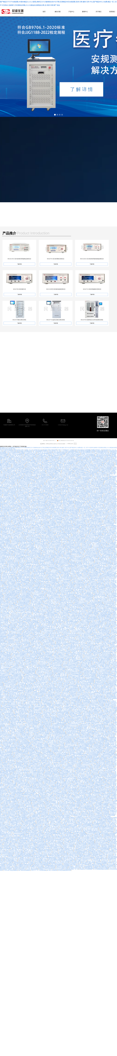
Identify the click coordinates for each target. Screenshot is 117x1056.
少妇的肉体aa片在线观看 (45, 495)
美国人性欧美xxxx (37, 469)
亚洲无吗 (75, 577)
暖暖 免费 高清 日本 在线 (58, 477)
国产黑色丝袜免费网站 (79, 473)
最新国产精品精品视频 (16, 679)
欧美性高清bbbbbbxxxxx (8, 526)
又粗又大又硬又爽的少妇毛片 (88, 553)
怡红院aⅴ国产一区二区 (41, 624)
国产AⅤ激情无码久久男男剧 (62, 478)
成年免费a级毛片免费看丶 (92, 502)
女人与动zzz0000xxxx (26, 692)
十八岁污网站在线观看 (84, 531)
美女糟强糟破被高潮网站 (10, 595)
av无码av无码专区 (21, 462)
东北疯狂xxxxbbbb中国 (85, 461)
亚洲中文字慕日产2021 (89, 487)
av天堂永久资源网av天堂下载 (9, 580)
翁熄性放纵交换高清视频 (96, 505)
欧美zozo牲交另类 (10, 789)
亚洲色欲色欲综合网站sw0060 (74, 538)
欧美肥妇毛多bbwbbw (93, 742)
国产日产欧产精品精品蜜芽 (90, 626)
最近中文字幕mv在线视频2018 (87, 840)
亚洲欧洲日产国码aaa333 (53, 612)
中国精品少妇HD (35, 460)
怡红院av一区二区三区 (68, 847)
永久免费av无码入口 (54, 745)
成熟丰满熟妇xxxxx (30, 746)
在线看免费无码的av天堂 (86, 835)
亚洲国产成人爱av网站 (73, 474)
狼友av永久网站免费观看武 (31, 689)
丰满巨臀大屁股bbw (27, 613)
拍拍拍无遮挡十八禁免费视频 (38, 600)
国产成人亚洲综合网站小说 (40, 536)
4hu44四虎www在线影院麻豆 (37, 484)
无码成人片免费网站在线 (8, 625)
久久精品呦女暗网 (83, 618)
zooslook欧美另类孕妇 (10, 683)
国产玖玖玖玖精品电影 (33, 561)
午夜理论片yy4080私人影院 (15, 513)
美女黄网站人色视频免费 (104, 468)
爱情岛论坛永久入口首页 (107, 832)
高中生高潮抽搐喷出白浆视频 (90, 703)
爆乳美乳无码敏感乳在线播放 (39, 565)
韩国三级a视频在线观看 (26, 686)
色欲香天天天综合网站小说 (60, 558)
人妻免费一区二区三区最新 (65, 465)
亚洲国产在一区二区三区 (84, 709)
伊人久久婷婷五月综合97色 (70, 608)
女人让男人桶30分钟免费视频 (87, 455)
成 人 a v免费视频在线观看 (79, 458)
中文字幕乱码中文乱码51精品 (17, 463)
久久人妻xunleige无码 (42, 699)
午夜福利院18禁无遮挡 (26, 475)
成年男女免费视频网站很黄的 (104, 674)
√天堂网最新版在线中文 (56, 581)
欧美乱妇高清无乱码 (106, 486)
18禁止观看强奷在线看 (18, 530)
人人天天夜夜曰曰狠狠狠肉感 (68, 451)
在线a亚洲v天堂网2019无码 (10, 520)
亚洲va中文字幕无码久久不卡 (84, 636)
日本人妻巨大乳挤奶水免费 (68, 493)
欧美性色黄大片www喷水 (8, 804)
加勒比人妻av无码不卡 (73, 492)
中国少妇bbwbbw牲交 (43, 680)
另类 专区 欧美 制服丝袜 (73, 511)
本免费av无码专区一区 (96, 450)
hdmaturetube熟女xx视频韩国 (60, 515)
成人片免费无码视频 (9, 525)
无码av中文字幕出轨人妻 (69, 542)
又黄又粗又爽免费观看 (56, 585)
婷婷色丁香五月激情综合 (30, 852)
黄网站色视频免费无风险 (28, 477)
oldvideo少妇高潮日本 (5, 467)
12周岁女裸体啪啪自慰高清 (105, 514)
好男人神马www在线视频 (11, 565)
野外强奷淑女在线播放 (80, 679)
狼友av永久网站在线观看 (66, 603)
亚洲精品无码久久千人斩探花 (34, 592)
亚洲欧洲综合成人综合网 (33, 684)
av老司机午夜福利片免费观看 (72, 454)
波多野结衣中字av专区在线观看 (98, 564)
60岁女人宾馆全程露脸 (61, 587)
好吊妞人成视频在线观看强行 (72, 518)
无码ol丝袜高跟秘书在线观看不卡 (51, 462)
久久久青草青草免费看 (99, 463)
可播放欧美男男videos (54, 475)
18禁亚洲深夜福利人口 (50, 491)
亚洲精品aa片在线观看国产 (54, 501)
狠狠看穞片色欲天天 (56, 476)
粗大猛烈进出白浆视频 (73, 509)
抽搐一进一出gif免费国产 (89, 580)
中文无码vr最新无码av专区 (52, 589)
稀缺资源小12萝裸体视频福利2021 (58, 599)
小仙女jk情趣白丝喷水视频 (94, 529)
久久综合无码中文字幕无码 (39, 593)
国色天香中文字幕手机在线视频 (57, 453)
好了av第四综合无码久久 (63, 569)
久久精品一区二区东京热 (18, 537)
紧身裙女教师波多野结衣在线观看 (71, 526)
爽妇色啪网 (101, 604)
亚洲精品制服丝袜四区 (102, 451)
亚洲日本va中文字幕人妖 (24, 651)
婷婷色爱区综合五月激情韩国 (34, 696)
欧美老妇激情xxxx (49, 529)
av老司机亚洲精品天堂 (40, 458)
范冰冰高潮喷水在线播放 (77, 632)
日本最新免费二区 (66, 576)
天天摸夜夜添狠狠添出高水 (81, 705)
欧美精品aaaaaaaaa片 (55, 597)
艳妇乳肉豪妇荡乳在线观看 (58, 538)
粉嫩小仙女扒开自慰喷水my (29, 503)
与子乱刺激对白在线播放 (38, 695)
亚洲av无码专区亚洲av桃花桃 (67, 459)
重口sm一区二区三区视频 (13, 558)
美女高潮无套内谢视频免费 (40, 505)
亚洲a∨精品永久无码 (60, 548)
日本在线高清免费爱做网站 (25, 597)
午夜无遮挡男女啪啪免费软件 (37, 583)
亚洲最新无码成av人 (88, 485)
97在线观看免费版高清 (58, 729)
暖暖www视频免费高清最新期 (71, 510)
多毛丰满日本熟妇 (22, 739)
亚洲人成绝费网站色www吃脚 (96, 459)
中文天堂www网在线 (50, 673)
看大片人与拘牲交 (13, 620)
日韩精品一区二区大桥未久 (7, 712)
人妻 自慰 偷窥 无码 (21, 546)
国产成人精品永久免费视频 (33, 539)
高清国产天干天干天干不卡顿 (88, 453)
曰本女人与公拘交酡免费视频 (32, 489)
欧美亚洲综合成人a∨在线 (46, 785)
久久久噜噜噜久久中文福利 (105, 473)
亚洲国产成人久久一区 (96, 723)
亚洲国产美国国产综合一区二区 (22, 577)
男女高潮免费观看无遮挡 (29, 570)
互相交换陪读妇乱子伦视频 (54, 540)
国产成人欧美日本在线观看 (97, 581)
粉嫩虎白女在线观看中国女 (106, 458)
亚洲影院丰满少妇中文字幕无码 (48, 564)
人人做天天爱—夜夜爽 (95, 479)
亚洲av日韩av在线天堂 (68, 581)
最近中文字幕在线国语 (23, 494)
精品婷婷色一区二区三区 (29, 532)
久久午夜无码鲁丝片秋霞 (80, 810)
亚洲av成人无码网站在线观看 (67, 596)
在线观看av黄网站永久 (18, 465)
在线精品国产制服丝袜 (90, 676)
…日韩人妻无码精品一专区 (7, 485)
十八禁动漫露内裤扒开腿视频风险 (98, 738)
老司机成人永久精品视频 (47, 474)
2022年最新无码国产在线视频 (94, 465)
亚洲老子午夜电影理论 (101, 474)
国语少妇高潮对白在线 (20, 509)
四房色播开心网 (41, 826)
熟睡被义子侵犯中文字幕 (78, 552)
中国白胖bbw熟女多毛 (10, 588)
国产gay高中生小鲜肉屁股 (20, 628)
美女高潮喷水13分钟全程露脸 (35, 867)
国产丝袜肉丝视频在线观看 (68, 483)
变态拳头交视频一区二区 (62, 609)
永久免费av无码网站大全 (32, 664)
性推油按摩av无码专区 (72, 495)
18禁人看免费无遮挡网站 (33, 623)
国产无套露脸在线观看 (25, 620)
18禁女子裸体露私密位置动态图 (96, 501)
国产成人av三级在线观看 (17, 731)
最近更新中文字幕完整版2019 (53, 483)
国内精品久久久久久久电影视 (64, 799)
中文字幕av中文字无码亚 (40, 500)
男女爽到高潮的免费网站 (51, 613)
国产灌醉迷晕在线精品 (75, 469)
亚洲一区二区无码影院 (102, 503)
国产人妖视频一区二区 (19, 523)
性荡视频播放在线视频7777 (100, 792)
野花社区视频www (26, 593)
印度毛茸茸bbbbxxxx (25, 501)
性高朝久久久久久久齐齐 (47, 631)
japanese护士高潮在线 (66, 458)
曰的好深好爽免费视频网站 (93, 541)
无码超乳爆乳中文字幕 (26, 536)
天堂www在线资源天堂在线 (83, 542)
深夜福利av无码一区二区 (54, 624)
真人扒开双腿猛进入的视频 (85, 565)
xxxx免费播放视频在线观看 (55, 500)
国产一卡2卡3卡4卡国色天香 (75, 631)
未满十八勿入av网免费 (104, 569)
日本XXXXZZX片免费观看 (75, 485)
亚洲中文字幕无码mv (98, 593)
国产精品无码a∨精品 (65, 678)
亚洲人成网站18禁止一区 (86, 510)
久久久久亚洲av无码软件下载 (15, 533)
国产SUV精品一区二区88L (89, 469)
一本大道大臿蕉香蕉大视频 (41, 690)
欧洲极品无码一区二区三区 (68, 593)
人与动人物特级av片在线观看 (105, 678)
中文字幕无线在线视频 (29, 848)
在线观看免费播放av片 (57, 719)
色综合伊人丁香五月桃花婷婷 (77, 752)
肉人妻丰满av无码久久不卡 (29, 704)
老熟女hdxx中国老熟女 (109, 686)
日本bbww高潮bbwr (61, 511)
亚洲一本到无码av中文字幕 (25, 618)
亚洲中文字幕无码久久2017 (73, 453)
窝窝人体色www (61, 797)
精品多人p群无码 (86, 587)
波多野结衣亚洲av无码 (66, 497)
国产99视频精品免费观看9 (7, 640)
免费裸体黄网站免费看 (21, 498)
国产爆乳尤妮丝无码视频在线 (23, 471)
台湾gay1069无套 (29, 459)
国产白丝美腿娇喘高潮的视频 (43, 477)
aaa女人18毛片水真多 (107, 695)
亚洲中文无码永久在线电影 (29, 457)
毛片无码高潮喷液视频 (91, 473)
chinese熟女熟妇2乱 (110, 483)
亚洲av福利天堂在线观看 (8, 460)
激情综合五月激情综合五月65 (32, 465)
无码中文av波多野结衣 (64, 466)
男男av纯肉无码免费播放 (8, 549)
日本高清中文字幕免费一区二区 (63, 534)
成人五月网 (92, 637)
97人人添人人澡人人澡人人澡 (100, 597)
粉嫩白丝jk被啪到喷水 (73, 599)
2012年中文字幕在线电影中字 (47, 611)
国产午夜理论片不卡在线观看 (16, 453)
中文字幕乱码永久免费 (53, 591)
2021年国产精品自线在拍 (82, 637)
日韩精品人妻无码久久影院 (97, 589)
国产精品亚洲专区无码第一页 (24, 840)
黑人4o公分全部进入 (73, 793)
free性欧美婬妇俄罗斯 (46, 489)
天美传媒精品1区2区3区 (64, 564)
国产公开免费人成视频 (81, 566)
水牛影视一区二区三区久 (93, 523)
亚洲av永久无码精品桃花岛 (45, 503)
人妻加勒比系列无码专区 (81, 846)
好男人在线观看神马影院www (70, 690)
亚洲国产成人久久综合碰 (9, 609)
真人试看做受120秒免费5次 (53, 484)
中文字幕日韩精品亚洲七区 (83, 639)
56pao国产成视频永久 (57, 463)
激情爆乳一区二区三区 (56, 507)
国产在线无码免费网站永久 (80, 470)
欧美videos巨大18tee (70, 467)
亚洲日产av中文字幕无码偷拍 (97, 577)
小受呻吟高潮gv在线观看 (57, 518)
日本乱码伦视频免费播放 (18, 467)
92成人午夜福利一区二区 (67, 705)
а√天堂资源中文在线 (97, 462)
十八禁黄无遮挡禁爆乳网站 (37, 494)
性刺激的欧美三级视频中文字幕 (11, 482)
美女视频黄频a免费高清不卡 (22, 635)
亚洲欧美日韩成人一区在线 (60, 539)
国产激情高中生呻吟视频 (28, 454)
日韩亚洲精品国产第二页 (73, 646)
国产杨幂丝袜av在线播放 (49, 592)
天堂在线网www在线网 (28, 585)
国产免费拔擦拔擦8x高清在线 (96, 482)
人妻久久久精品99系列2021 (68, 624)
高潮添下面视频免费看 (77, 728)
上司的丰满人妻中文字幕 (83, 714)
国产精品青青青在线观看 (96, 471)
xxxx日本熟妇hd (48, 640)
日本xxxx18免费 (12, 608)
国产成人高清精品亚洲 (39, 791)
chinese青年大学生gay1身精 (79, 579)
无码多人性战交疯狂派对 (107, 540)
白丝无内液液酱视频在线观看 (24, 473)
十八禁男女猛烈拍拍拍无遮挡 (71, 455)
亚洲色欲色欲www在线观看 (45, 655)
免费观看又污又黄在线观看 (60, 499)
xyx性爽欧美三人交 (110, 634)
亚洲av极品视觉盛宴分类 (98, 696)
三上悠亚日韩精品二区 (44, 463)
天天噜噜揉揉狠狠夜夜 (42, 493)
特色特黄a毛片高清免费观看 (64, 523)
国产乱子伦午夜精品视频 (75, 649)
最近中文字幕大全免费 (36, 601)
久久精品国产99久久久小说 (54, 665)
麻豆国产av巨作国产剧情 (108, 508)
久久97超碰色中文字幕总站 (87, 750)
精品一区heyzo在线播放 (15, 454)
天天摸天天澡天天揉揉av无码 (25, 571)
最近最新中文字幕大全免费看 (54, 517)
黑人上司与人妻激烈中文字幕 (34, 462)
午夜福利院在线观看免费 (93, 540)
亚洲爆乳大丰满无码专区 (90, 631)
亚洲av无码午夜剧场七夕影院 (55, 565)
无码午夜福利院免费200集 (60, 452)
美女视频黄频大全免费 (77, 468)
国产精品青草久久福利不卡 (62, 460)
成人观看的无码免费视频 (94, 584)
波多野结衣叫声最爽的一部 (54, 473)
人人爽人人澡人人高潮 (38, 613)
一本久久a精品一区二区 (33, 667)
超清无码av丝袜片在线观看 (10, 517)
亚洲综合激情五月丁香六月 (97, 494)
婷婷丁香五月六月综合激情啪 (88, 607)
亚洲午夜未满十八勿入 (34, 534)
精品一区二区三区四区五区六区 (34, 450)
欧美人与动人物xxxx (110, 604)
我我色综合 (22, 563)
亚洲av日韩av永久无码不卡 (9, 502)
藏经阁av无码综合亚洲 (28, 636)
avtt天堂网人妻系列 (17, 574)
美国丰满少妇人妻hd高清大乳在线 (80, 533)
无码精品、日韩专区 (74, 867)
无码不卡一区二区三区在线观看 (10, 524)
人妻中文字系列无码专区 (102, 454)
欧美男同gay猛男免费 (27, 856)
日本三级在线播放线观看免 (65, 525)
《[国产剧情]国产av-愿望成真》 (28, 516)
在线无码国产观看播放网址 (25, 469)
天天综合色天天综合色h (103, 730)
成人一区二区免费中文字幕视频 (74, 670)
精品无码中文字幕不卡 (83, 647)
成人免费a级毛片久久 (54, 457)
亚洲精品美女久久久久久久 (53, 531)
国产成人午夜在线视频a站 (88, 454)
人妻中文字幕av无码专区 (30, 719)
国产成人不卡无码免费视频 (105, 563)
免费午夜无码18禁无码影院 (9, 462)
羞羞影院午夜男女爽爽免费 (45, 499)
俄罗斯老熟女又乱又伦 (57, 487)
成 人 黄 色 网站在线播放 (71, 461)
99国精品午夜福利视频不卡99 (9, 860)
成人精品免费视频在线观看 (63, 533)
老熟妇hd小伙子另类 (65, 514)
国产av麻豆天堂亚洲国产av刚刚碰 (12, 591)
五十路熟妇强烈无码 (46, 541)
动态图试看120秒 (16, 507)
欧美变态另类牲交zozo (77, 569)
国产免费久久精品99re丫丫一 (36, 588)
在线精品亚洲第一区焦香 (13, 461)
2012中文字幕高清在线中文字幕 (71, 814)
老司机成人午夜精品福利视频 (34, 629)
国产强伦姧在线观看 (43, 780)
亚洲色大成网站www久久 (103, 526)
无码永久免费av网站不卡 (93, 610)
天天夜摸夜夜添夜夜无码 (106, 550)
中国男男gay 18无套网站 (37, 552)
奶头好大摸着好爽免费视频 (70, 686)
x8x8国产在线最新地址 (63, 486)
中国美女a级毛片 (54, 679)
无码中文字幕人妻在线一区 (39, 540)
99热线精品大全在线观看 (62, 754)
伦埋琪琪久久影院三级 (106, 502)
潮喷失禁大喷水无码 (25, 695)
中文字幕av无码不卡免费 (27, 490)
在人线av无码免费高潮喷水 (103, 620)
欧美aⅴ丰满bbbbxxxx (57, 788)
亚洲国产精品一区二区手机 (43, 454)
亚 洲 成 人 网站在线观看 (79, 497)
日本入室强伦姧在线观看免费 (86, 682)
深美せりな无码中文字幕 (103, 667)
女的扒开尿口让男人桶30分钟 (82, 506)
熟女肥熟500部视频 (65, 571)
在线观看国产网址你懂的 (97, 650)
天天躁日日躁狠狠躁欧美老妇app (78, 486)
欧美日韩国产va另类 (42, 457)
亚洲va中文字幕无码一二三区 (25, 497)
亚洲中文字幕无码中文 (74, 774)
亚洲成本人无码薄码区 (18, 605)
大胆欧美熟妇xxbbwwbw (37, 491)
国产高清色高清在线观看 (24, 572)
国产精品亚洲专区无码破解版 (72, 528)
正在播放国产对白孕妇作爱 (19, 466)
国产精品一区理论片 (55, 809)
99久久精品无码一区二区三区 (59, 541)
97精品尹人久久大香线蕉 (53, 482)
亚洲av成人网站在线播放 (24, 520)
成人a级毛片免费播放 (19, 556)
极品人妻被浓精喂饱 (56, 490)
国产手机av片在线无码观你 (49, 554)
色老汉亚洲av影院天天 (95, 574)
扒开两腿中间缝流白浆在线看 (76, 489)
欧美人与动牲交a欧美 (83, 577)
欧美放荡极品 (45, 767)
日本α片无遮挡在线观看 (38, 483)
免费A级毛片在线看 (8, 495)
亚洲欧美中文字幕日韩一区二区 (28, 452)
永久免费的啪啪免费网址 (90, 617)
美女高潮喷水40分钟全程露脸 (47, 557)
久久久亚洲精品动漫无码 (63, 700)
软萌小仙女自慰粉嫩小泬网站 (53, 471)
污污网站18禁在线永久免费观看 (17, 515)
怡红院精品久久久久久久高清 (98, 517)
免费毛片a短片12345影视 (42, 610)
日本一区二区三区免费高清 (60, 617)
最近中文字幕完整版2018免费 (16, 564)
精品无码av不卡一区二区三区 (93, 537)
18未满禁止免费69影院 (80, 540)
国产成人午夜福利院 (77, 576)
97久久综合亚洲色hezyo (80, 484)
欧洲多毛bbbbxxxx (84, 495)
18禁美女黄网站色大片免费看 (15, 631)
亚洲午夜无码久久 (21, 492)
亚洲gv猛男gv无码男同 (95, 508)
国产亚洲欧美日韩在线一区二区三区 (73, 487)
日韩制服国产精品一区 (36, 525)
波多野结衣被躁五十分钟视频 (90, 557)
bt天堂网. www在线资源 (71, 838)
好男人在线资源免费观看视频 (60, 489)
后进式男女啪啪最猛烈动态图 (83, 475)
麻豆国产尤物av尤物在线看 (50, 450)
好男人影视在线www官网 (39, 473)
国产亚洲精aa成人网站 (35, 485)
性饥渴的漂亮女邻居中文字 (72, 532)
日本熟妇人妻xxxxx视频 (61, 604)
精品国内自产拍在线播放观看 (27, 461)
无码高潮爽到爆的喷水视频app (11, 594)
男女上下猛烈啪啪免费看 (55, 526)
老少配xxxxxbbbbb (110, 714)
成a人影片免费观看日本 (86, 452)
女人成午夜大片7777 (30, 530)
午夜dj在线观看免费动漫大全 (97, 457)
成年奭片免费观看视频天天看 (98, 820)
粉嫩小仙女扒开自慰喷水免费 (104, 539)
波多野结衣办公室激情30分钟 (105, 591)
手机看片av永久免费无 (91, 615)
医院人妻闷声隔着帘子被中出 (84, 463)
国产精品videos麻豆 (7, 781)
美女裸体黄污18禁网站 (32, 467)
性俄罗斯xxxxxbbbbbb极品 (82, 471)
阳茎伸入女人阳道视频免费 (20, 548)
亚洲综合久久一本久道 (39, 470)
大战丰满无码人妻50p (29, 574)
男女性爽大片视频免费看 (58, 721)
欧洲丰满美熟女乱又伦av (72, 516)
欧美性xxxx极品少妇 (101, 637)
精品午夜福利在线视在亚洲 (67, 595)
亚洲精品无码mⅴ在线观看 (38, 471)
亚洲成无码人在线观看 (63, 469)
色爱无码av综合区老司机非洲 (17, 539)
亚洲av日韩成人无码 (108, 462)
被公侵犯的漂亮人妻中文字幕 (88, 672)
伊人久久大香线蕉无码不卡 (18, 511)
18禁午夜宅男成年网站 (46, 539)
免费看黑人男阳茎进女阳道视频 (16, 659)
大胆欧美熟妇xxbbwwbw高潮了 (45, 478)
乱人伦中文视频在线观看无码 (28, 514)
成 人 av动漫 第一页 (48, 601)
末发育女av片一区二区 (86, 518)
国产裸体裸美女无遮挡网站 (26, 586)
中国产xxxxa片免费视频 (94, 486)
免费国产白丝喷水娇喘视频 (98, 587)
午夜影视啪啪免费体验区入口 (72, 594)
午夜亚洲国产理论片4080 (84, 462)
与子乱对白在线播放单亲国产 (93, 555)
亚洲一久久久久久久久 (75, 561)
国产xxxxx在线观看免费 (104, 586)
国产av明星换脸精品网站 (68, 566)
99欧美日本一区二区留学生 (39, 517)
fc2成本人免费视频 (10, 583)
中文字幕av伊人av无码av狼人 (15, 650)
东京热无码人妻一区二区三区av (16, 455)
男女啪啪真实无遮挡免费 (45, 509)
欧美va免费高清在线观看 (39, 612)
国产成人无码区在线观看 (96, 495)
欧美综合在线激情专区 (11, 469)
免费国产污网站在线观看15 (105, 538)
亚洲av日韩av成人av (20, 713)
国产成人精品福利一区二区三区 (100, 476)
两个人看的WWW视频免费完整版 (78, 754)
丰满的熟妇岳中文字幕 (52, 851)
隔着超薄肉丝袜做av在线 (61, 563)
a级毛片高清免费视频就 (81, 459)
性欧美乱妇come (24, 486)
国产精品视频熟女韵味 (92, 847)
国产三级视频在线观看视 (49, 629)
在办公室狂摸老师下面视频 (17, 746)
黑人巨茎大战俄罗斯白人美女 (66, 849)
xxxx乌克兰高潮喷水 (67, 473)
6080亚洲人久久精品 (14, 692)
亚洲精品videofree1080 (78, 601)
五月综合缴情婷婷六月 (108, 522)
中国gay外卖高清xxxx (53, 536)
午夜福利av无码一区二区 (100, 516)
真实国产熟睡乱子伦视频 (8, 510)
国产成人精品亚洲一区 (93, 458)
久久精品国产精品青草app (42, 513)
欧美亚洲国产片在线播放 (16, 626)
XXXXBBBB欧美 (34, 635)
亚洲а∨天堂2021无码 (78, 583)
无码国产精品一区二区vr (91, 691)
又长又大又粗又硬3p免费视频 (97, 616)
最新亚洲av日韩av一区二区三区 (33, 468)
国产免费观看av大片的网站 (58, 516)
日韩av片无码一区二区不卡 (41, 738)
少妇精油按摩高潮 (58, 621)
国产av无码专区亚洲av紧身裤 (75, 604)
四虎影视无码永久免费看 (59, 670)
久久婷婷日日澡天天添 (30, 453)
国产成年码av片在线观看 (23, 785)
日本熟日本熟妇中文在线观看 (82, 457)
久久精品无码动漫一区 (74, 515)
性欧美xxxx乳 (81, 555)
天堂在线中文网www (74, 684)
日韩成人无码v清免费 (93, 470)
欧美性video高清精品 (29, 522)
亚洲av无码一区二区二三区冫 (11, 836)
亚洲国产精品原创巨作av (85, 856)
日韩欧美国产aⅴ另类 (77, 592)
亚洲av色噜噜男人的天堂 (22, 609)
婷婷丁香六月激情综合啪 (99, 490)
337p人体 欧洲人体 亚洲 (45, 675)
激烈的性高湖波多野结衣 (56, 634)
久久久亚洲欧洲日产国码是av (78, 549)
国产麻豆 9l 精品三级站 (32, 463)
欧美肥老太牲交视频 (60, 546)
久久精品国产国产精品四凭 (47, 548)
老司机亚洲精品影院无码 (103, 631)
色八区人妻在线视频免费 (16, 557)
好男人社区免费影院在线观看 (7, 555)
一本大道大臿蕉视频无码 (82, 500)
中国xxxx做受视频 (21, 684)
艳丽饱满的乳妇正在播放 (101, 511)
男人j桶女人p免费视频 (17, 522)
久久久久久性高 (80, 556)
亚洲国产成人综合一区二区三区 (66, 602)
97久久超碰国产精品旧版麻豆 (101, 735)
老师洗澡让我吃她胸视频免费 (52, 833)
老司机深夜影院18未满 (59, 640)
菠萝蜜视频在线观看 (80, 502)
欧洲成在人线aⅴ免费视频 (38, 747)
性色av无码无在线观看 (27, 458)
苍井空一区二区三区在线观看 (73, 477)
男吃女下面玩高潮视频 (28, 513)
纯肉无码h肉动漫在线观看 (13, 581)
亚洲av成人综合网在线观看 (90, 468)
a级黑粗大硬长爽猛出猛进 (24, 508)
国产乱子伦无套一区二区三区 (59, 675)
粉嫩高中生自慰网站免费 (85, 746)
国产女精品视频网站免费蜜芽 (40, 451)
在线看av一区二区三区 (16, 457)
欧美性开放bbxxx (32, 499)
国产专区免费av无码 (59, 553)
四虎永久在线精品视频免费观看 (67, 562)
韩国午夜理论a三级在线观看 (23, 460)
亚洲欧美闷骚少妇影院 (45, 538)
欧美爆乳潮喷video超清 (60, 492)
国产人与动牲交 (26, 616)
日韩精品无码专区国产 (24, 491)
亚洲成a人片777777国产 (62, 557)
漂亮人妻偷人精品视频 (28, 528)
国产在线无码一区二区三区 (87, 641)
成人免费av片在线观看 (90, 503)
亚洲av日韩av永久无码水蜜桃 (52, 572)
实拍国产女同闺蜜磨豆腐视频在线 (45, 532)
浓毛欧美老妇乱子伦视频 (63, 717)
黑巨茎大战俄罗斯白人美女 (73, 654)
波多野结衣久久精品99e (17, 476)
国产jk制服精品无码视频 (58, 725)
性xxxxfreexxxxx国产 (34, 760)
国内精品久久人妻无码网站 (69, 476)
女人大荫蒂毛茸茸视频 (69, 702)
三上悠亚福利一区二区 (68, 522)
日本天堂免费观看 (84, 479)
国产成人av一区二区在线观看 (44, 452)
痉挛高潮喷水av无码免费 (78, 514)
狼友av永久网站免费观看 (97, 483)
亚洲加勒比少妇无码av (10, 596)
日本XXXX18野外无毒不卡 (48, 609)
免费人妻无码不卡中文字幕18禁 (105, 466)
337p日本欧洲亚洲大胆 (11, 479)
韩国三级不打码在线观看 (31, 725)
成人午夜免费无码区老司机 (87, 644)
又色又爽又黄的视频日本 (57, 467)
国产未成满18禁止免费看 (94, 611)
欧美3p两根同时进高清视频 (96, 603)
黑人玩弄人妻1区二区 (7, 506)
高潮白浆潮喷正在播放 (82, 493)
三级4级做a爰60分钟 (8, 713)
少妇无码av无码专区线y (41, 578)
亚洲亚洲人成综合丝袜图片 (46, 619)
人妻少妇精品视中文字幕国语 (33, 649)
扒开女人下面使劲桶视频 (101, 561)
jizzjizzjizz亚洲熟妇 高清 (55, 566)
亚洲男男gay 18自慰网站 (101, 460)
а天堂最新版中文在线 (27, 637)
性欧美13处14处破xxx (24, 524)
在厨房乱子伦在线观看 (16, 503)
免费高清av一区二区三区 (13, 470)
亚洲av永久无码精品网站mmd (69, 462)
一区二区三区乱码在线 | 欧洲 (9, 497)
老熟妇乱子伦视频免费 (68, 502)
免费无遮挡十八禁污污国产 (52, 494)
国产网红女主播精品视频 (25, 775)
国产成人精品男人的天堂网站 (40, 526)
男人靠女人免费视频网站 (88, 568)
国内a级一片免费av (56, 822)
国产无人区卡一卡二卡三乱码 (39, 520)
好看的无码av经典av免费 (52, 583)
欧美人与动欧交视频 (109, 506)
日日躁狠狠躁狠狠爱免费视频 (54, 481)
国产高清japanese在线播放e (73, 546)
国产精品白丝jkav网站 (77, 498)
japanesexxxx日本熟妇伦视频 (48, 569)
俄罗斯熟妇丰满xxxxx (90, 739)
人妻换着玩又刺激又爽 (18, 538)
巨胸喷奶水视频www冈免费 (39, 501)
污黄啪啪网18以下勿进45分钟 (105, 588)
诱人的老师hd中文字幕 (105, 717)
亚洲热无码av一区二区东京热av (79, 611)
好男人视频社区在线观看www (13, 458)
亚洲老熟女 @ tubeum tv (98, 634)
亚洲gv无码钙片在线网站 (44, 729)
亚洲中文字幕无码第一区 (95, 627)
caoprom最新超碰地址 (75, 478)
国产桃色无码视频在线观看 (104, 657)
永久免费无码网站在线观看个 (87, 474)
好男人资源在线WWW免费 (73, 760)
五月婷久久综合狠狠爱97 (59, 495)
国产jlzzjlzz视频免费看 (96, 859)
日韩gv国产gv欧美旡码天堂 (34, 492)
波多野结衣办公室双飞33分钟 (88, 539)
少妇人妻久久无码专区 (48, 789)
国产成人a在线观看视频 (72, 698)
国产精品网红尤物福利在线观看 (48, 533)
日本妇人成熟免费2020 (12, 500)
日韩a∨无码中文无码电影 (67, 457)
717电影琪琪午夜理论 (53, 459)
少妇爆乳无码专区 (110, 463)
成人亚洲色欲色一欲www (108, 537)
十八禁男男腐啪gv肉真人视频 (108, 554)
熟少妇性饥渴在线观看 (55, 493)
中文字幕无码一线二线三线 (104, 453)
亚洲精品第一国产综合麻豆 (49, 486)
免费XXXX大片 (34, 495)
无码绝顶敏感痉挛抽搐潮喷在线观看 (86, 451)
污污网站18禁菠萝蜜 (106, 467)
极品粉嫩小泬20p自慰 (82, 574)
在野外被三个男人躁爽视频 (46, 641)
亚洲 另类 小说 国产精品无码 (42, 490)
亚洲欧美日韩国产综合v (30, 822)
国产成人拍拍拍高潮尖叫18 (79, 523)
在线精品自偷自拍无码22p (10, 494)
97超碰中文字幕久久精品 (63, 673)
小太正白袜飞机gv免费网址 (9, 604)
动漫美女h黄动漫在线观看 (44, 516)
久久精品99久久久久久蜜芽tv (77, 659)
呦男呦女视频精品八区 (68, 540)
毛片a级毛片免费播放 (31, 674)
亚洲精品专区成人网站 (109, 533)
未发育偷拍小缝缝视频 (55, 522)
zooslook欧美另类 (79, 586)
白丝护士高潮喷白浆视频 (101, 649)
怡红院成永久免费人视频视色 (27, 547)
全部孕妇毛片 (61, 743)
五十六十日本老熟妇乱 (43, 507)
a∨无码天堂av (13, 602)
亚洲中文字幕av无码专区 (98, 475)
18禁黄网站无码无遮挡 (84, 530)
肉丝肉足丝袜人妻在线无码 (87, 532)
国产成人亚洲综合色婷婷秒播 (34, 466)
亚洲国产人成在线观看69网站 (7, 499)
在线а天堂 (68, 721)
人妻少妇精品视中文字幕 (22, 484)
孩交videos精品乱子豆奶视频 (82, 450)
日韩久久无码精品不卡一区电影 (66, 450)
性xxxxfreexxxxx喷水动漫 (33, 511)
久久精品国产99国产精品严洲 (56, 461)
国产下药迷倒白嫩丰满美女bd (101, 452)
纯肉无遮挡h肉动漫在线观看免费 (76, 541)
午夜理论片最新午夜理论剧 (15, 863)
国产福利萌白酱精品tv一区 (72, 658)
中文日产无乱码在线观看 (6, 450)
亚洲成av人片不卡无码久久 (84, 476)
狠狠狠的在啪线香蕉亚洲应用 (76, 503)
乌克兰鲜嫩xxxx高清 (109, 521)
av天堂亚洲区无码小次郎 (71, 681)
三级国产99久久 (12, 633)
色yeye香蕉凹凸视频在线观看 (61, 660)
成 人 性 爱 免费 (21, 703)
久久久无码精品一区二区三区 (29, 507)
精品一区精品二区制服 (37, 524)
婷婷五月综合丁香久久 (19, 450)
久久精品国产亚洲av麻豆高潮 (37, 506)
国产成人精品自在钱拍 (44, 476)
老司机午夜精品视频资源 (24, 595)
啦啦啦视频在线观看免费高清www (71, 665)
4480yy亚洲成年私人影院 (8, 471)
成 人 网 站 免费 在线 (87, 812)
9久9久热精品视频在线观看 (75, 674)
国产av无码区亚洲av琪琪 (101, 532)
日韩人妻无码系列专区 (50, 867)
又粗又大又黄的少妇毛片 (94, 467)
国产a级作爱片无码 (59, 532)
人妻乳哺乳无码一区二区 (6, 548)
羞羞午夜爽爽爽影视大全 (70, 463)
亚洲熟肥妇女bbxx (58, 455)
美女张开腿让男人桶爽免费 (46, 621)
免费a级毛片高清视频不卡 (79, 534)
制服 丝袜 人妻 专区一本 (97, 506)
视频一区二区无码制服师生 (10, 529)
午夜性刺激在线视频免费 (77, 605)
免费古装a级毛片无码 (39, 637)
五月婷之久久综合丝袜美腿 (53, 600)
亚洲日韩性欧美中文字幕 (100, 599)
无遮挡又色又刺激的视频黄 (12, 516)
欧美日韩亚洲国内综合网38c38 (96, 566)
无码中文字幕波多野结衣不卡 (32, 474)
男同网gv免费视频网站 (75, 609)
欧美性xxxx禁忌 (15, 542)
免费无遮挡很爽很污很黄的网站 (69, 531)
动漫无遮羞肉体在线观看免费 (103, 455)
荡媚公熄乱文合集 (10, 717)
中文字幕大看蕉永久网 (9, 568)
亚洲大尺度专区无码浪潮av (87, 509)
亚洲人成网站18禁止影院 (26, 505)
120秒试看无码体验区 (15, 616)
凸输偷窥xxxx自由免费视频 (32, 659)
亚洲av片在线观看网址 (57, 530)
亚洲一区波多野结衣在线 (62, 615)
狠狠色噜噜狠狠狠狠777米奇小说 (43, 617)
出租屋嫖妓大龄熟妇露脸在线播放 (52, 555)
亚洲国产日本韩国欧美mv (103, 629)
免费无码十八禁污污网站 (76, 648)
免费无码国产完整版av (73, 452)
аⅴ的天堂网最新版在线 (82, 627)
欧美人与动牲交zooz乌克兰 (55, 574)
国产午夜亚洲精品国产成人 (109, 555)
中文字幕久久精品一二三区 (100, 768)
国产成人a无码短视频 (66, 757)
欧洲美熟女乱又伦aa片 (83, 692)
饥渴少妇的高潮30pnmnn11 (88, 477)
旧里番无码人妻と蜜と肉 (14, 490)
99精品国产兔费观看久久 (80, 742)
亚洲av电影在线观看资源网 (50, 469)
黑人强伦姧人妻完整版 (61, 753)
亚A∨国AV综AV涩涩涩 (27, 607)
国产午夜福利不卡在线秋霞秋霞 (19, 534)
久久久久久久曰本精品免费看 (56, 479)
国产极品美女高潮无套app (31, 538)
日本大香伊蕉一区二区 (54, 451)
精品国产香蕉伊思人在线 (103, 556)
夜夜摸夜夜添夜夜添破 (26, 540)
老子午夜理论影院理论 (53, 596)
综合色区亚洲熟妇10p (20, 797)
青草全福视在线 (15, 540)
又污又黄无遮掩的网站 (76, 460)
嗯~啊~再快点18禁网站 (100, 485)
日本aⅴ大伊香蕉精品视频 (13, 452)
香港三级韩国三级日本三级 (41, 678)
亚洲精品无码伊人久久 (42, 846)
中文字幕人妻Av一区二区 (59, 646)
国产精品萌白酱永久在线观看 (23, 510)
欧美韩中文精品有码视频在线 (25, 481)
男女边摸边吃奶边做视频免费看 (92, 498)
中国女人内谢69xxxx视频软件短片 (16, 550)
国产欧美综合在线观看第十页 (9, 508)
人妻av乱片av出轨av (108, 578)
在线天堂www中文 (64, 648)
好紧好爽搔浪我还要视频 (75, 563)
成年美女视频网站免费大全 (47, 460)
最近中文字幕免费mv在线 (83, 517)
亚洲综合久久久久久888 (60, 474)
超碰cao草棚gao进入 (59, 654)
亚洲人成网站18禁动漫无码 (10, 491)
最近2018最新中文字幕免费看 (88, 665)
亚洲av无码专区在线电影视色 (102, 562)
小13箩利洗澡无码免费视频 (96, 493)
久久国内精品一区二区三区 (91, 668)
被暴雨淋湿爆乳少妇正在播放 (32, 774)
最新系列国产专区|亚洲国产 (61, 785)
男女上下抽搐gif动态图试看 (49, 625)
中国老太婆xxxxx (79, 809)
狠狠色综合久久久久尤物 (12, 544)
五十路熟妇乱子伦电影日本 (90, 538)
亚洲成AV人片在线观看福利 (48, 511)
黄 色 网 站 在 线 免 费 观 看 (82, 545)
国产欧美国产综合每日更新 (48, 468)
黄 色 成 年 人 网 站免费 (35, 486)
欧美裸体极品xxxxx (104, 557)
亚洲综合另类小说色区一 (25, 483)
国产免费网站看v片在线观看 (27, 545)
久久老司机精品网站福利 (41, 545)
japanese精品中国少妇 (83, 737)
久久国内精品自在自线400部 (99, 461)
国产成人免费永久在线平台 (42, 636)
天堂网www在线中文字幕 (13, 647)
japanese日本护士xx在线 (105, 601)
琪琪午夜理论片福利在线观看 (14, 477)
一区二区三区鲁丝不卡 (18, 459)
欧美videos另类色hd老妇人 (15, 587)
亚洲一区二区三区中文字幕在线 (82, 589)
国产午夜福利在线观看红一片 (55, 508)
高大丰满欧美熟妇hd (39, 586)
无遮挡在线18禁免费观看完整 (88, 526)
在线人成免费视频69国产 (87, 594)
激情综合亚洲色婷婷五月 (100, 713)
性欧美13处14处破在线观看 (60, 509)
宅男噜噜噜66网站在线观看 (57, 528)
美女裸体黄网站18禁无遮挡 (97, 726)
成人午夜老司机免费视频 (42, 522)
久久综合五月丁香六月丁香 (71, 856)
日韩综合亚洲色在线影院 (12, 475)
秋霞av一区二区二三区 (49, 651)
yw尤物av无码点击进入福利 (11, 486)
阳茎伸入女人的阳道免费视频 (19, 554)
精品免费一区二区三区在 (67, 484)
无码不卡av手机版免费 (38, 802)
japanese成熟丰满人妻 (15, 680)
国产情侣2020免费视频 (68, 471)
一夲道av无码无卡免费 (17, 801)
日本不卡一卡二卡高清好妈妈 (75, 499)
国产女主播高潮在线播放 (32, 611)
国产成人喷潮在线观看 (108, 465)
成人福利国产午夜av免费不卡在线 (10, 536)
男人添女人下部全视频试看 (57, 454)
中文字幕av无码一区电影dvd (50, 466)
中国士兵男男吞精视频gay (12, 505)
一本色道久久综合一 (70, 627)
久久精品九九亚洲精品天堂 (9, 706)
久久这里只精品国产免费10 (24, 633)
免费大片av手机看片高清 (9, 451)
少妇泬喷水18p (74, 682)
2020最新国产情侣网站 (41, 591)
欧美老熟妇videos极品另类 (20, 808)
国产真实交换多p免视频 (31, 729)
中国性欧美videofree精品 (75, 557)
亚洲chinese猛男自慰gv (49, 521)
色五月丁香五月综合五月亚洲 (33, 550)
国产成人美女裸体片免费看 (68, 475)
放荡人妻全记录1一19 (16, 570)
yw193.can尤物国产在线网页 (63, 498)
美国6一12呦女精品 (63, 620)
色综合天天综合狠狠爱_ (42, 461)
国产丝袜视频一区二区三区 (100, 565)
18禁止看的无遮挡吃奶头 (55, 690)
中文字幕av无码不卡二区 (98, 608)
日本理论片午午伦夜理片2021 (67, 639)
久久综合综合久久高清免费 (41, 497)
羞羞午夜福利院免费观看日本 (46, 587)
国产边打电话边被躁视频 (25, 562)
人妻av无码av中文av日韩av (72, 479)
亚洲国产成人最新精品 (82, 508)
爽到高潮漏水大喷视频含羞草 (24, 451)
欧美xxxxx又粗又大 (61, 829)
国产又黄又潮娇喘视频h (107, 831)
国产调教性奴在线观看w (24, 479)
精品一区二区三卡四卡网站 (27, 542)
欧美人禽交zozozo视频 (88, 460)
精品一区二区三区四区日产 (63, 468)
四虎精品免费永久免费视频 (45, 455)
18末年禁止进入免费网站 (95, 522)
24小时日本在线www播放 (67, 482)
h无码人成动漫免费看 (42, 453)
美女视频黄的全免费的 (90, 605)
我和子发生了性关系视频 (79, 465)
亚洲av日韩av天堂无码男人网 (97, 500)
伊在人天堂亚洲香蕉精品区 (102, 760)
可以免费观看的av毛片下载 (21, 531)
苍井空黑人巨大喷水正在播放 (49, 485)
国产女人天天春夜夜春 (73, 641)
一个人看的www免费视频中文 (40, 475)
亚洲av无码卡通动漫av (88, 649)
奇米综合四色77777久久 (40, 607)
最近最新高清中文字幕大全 (22, 525)
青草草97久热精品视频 (28, 646)
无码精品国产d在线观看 (110, 484)
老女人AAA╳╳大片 (79, 656)
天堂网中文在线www (76, 580)
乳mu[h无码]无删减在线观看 (73, 667)
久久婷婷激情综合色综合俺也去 (40, 479)
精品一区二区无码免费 (103, 626)
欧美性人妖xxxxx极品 (103, 549)
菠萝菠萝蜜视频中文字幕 (88, 478)
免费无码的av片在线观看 (52, 577)
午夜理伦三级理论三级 (17, 658)
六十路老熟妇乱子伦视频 (17, 666)
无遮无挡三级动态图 (63, 485)
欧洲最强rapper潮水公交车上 (78, 643)
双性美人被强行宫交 (41, 482)
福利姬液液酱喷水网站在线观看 (48, 580)
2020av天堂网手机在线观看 (9, 473)
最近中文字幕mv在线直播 (105, 592)
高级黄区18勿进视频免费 (32, 563)
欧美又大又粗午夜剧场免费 (61, 619)
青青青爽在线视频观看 (56, 644)
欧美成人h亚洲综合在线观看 (104, 469)
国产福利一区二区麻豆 (21, 499)
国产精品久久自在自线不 (31, 455)
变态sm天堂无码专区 (76, 568)
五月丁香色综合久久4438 (24, 761)
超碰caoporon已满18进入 (101, 644)
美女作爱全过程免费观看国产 (53, 470)
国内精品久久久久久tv (20, 700)
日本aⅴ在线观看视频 (15, 478)
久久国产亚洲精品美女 (97, 689)
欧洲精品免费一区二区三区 (92, 491)
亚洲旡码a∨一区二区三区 (97, 531)
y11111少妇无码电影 (16, 632)
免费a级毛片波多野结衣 (56, 556)
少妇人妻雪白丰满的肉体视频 (9, 578)
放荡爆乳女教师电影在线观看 (63, 696)
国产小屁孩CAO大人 (65, 728)
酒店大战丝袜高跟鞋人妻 (58, 704)
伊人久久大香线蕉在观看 (51, 562)
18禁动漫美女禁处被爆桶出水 (89, 609)
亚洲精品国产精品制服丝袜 (17, 489)
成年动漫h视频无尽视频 (99, 518)
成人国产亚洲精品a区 (91, 466)
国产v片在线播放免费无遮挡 (45, 650)
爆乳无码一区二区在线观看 (97, 647)
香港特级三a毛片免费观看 (53, 593)
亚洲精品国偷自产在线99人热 (42, 714)
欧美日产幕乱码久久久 (69, 505)
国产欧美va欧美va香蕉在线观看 (49, 465)
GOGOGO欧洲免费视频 (53, 458)
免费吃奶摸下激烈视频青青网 (103, 568)
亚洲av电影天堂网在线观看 (102, 641)
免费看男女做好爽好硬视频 (80, 525)
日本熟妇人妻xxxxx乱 (54, 737)
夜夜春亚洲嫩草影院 (103, 700)
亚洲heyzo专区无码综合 (69, 508)
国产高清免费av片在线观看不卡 (45, 560)
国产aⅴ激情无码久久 (41, 514)
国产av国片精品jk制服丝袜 (94, 525)
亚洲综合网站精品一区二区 (54, 576)
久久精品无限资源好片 (17, 487)
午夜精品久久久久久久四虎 (49, 550)
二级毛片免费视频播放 (67, 501)
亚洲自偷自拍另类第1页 (63, 715)
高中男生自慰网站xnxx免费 (79, 625)
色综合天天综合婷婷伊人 (108, 627)
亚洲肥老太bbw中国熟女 (109, 497)
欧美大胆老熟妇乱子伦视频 (13, 518)
